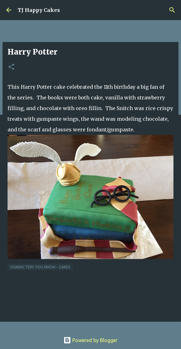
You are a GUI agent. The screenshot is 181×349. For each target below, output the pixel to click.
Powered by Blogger (90, 340)
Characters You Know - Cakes (40, 267)
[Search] (172, 10)
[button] (11, 67)
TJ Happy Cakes (39, 10)
